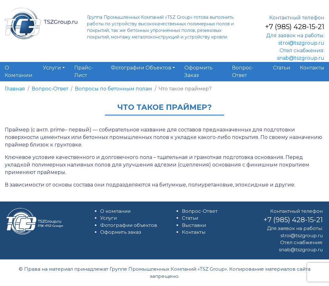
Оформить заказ (120, 232)
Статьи (190, 218)
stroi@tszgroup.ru (301, 43)
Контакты (193, 232)
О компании (115, 211)
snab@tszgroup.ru (300, 58)
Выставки (194, 225)
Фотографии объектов (128, 225)
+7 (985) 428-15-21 (294, 27)
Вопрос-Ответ (50, 89)
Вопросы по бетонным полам (113, 89)
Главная (15, 89)
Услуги (108, 218)
